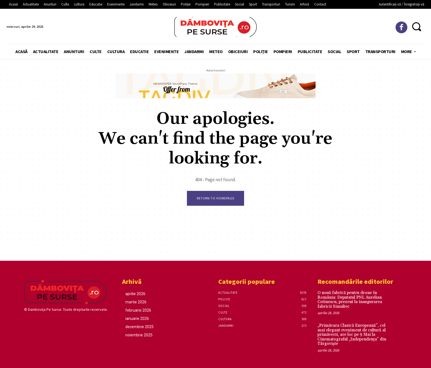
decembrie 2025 (139, 327)
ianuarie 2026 (137, 319)
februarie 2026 (138, 310)
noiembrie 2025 (139, 335)
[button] (416, 26)
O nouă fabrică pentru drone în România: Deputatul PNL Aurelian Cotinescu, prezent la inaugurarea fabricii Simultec (349, 299)
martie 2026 (136, 302)
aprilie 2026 (135, 294)
